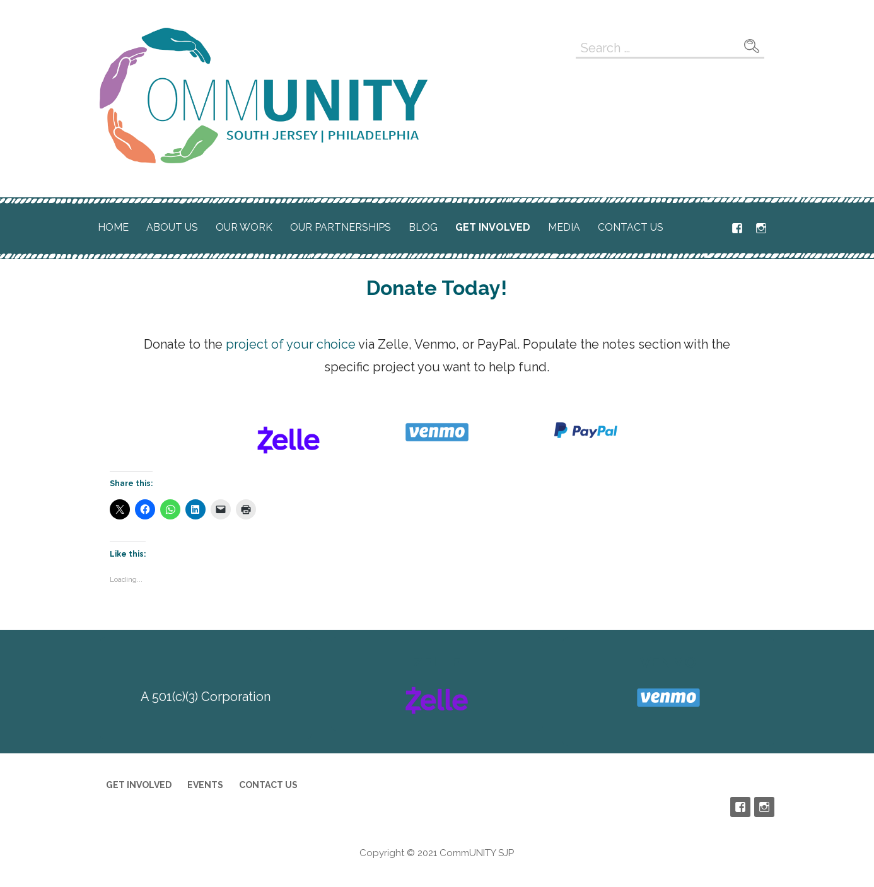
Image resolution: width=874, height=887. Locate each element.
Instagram (761, 228)
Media (564, 227)
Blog (423, 227)
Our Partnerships (340, 227)
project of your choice (291, 344)
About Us (172, 227)
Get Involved (492, 227)
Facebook (737, 228)
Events (205, 785)
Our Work (244, 227)
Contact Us (630, 227)
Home (113, 227)
